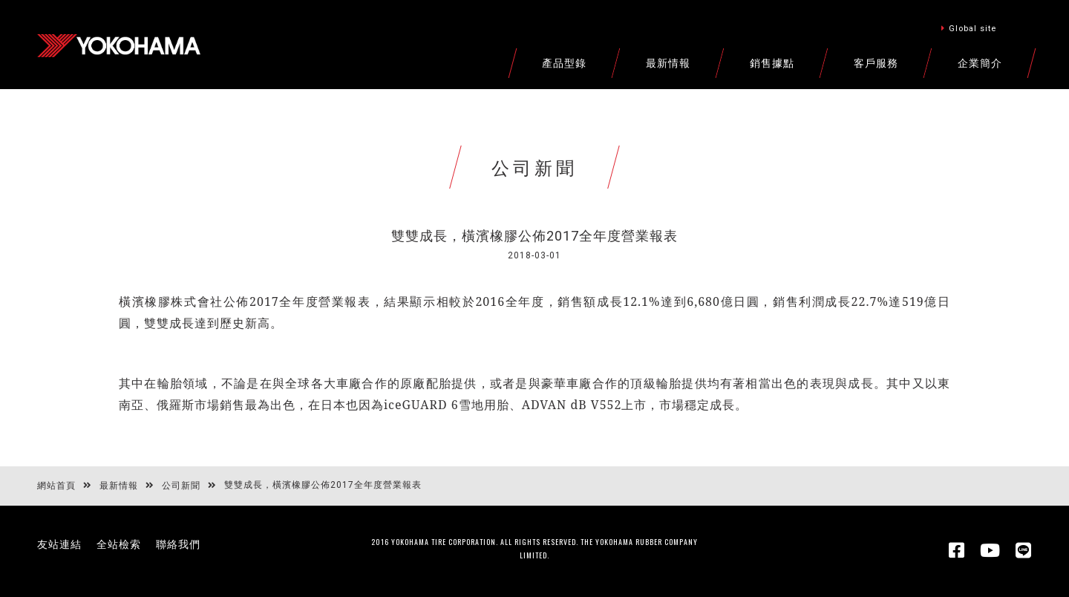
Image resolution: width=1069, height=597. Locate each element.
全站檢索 (119, 544)
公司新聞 (181, 485)
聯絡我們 (178, 544)
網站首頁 (56, 485)
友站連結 (59, 544)
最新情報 (118, 485)
